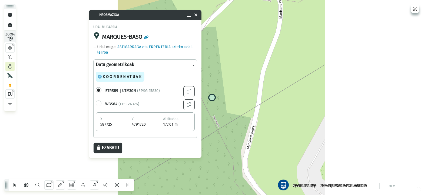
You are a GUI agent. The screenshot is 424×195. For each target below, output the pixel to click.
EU (10, 94)
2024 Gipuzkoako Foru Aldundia (344, 185)
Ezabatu (108, 147)
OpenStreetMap (304, 185)
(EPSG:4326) (122, 104)
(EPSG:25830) (132, 91)
